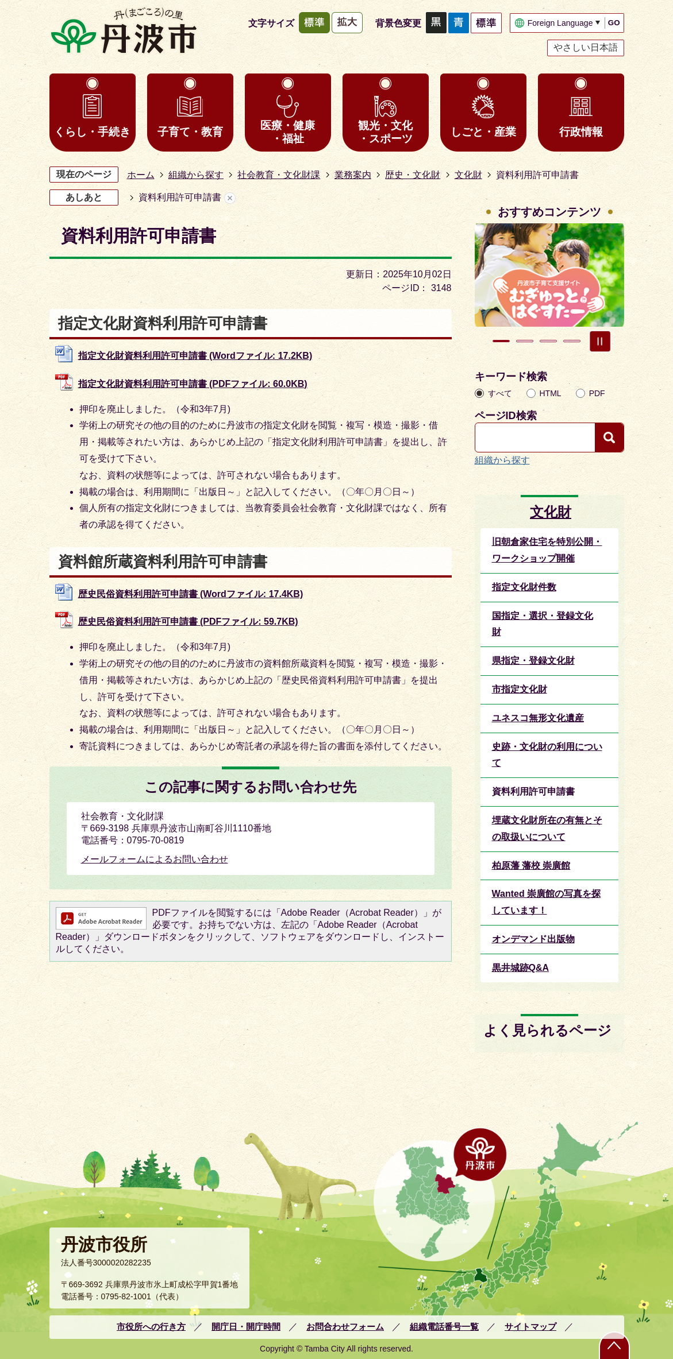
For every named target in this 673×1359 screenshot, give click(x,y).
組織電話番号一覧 (444, 1326)
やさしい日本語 (585, 47)
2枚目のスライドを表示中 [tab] (525, 341)
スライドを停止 (600, 341)
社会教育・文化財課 (278, 175)
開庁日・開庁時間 (245, 1326)
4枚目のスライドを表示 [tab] (572, 341)
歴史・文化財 (412, 175)
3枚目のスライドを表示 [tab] (548, 341)
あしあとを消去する (230, 197)
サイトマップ (530, 1326)
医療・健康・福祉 (287, 132)
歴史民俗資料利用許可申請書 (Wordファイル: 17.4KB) (190, 594)
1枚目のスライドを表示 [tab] (501, 341)
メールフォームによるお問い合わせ (154, 859)
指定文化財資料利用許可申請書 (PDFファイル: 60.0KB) (192, 384)
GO (614, 22)
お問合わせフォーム (345, 1326)
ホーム (141, 175)
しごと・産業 (483, 132)
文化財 (468, 175)
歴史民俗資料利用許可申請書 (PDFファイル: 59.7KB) (188, 621)
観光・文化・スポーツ (385, 132)
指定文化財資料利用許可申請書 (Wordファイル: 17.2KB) (195, 356)
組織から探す (196, 175)
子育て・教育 (190, 132)
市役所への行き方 (151, 1326)
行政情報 (581, 132)
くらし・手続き (92, 132)
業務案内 (352, 175)
